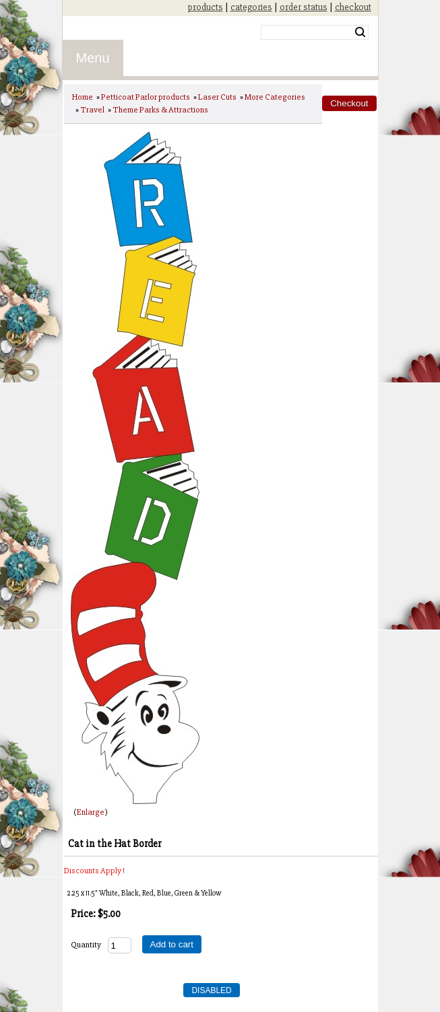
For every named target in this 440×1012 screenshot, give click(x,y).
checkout (353, 7)
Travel (92, 109)
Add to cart (171, 944)
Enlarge (90, 812)
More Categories (275, 97)
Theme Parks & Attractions (160, 109)
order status (303, 7)
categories (251, 7)
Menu (93, 57)
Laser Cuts (217, 97)
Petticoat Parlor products (145, 97)
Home (82, 97)
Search (360, 32)
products (205, 7)
